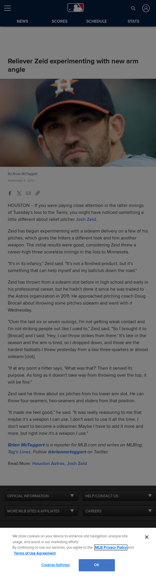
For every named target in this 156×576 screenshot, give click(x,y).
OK (96, 565)
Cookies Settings (55, 565)
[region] (78, 552)
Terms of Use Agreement (35, 553)
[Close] (146, 537)
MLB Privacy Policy (111, 547)
